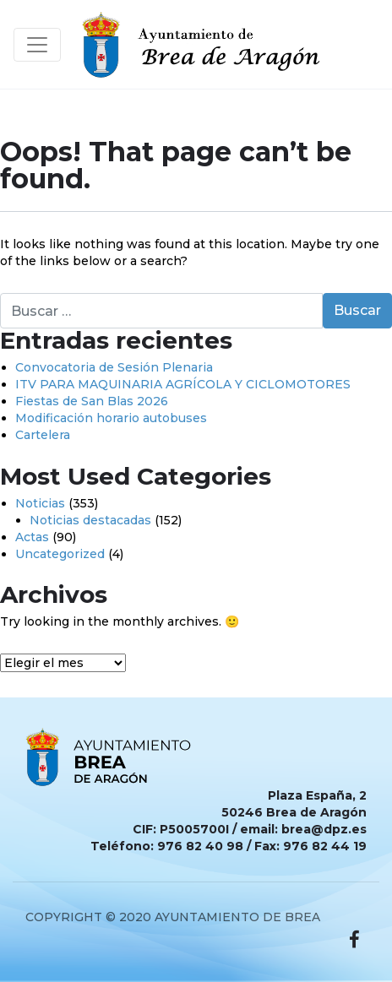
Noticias (40, 503)
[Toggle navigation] (37, 45)
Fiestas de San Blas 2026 (91, 401)
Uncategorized (60, 554)
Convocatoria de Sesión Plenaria (114, 367)
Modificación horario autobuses (111, 418)
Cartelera (42, 434)
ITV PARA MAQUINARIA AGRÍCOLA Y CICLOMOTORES (183, 384)
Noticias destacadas (90, 520)
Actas (32, 537)
